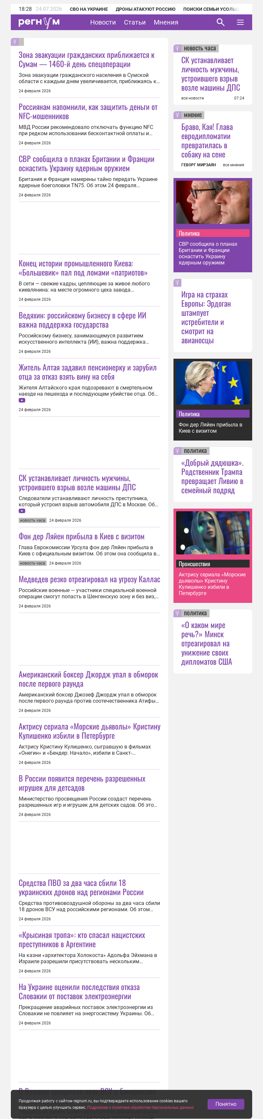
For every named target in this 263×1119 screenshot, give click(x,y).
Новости (103, 22)
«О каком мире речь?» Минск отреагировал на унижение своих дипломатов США (206, 643)
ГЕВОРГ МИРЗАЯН (198, 165)
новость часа (200, 48)
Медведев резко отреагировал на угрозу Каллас (89, 579)
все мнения (233, 165)
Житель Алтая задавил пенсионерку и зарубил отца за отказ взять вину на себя (88, 371)
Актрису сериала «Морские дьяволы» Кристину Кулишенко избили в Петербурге (89, 730)
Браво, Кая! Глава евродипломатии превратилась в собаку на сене (207, 140)
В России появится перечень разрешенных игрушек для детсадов (82, 782)
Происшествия (194, 564)
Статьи (135, 22)
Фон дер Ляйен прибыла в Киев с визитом (82, 536)
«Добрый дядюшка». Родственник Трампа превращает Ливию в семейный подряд (212, 476)
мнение (193, 115)
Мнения (166, 22)
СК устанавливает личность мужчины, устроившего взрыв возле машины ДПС (77, 482)
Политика (189, 233)
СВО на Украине (89, 9)
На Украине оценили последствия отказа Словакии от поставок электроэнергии (79, 991)
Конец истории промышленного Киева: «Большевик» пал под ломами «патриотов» (83, 267)
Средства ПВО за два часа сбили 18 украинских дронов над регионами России (81, 886)
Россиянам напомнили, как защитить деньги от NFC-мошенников (88, 110)
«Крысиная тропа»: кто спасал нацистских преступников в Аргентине (82, 939)
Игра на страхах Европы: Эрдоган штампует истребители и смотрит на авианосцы (206, 316)
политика (195, 451)
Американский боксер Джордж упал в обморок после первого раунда (88, 678)
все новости (192, 98)
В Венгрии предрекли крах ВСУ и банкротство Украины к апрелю (87, 1095)
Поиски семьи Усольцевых (217, 9)
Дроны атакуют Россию (145, 9)
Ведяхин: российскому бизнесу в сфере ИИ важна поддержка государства (82, 319)
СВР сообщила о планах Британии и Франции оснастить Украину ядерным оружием (86, 163)
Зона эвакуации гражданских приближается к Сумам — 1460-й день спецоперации (86, 58)
